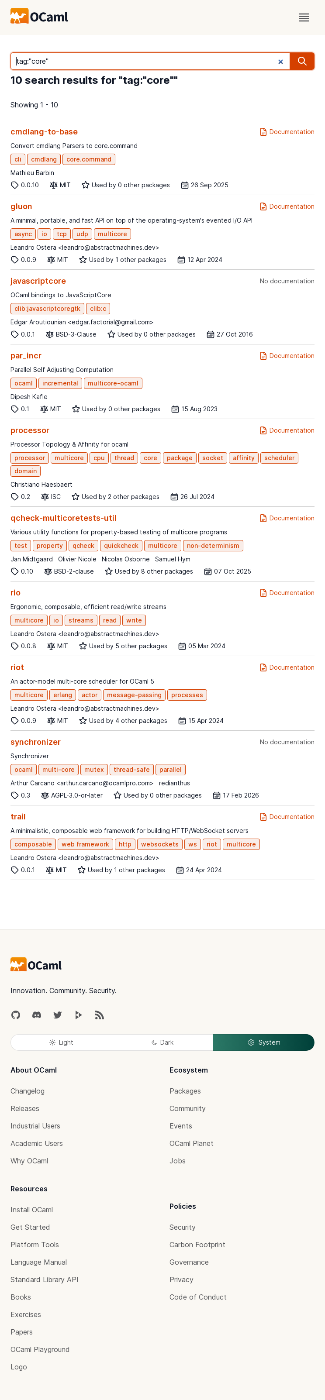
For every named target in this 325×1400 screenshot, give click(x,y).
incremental (60, 383)
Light (61, 1042)
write (134, 620)
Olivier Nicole (77, 559)
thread (124, 457)
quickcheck (121, 545)
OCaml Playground (40, 1349)
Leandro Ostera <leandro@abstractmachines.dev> (84, 247)
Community (187, 1108)
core (150, 457)
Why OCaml (29, 1160)
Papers (21, 1332)
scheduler (279, 457)
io (44, 233)
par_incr (25, 355)
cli (17, 159)
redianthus (174, 783)
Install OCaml (31, 1209)
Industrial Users (35, 1125)
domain (25, 471)
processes (187, 694)
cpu (99, 457)
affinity (244, 457)
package (180, 457)
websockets (160, 844)
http (125, 844)
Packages (185, 1091)
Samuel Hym (172, 559)
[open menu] (304, 17)
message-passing (134, 694)
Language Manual (38, 1262)
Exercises (25, 1314)
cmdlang (44, 159)
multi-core (58, 769)
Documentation (287, 131)
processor (29, 430)
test (20, 545)
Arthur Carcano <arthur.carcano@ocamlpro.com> (82, 783)
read (110, 620)
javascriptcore (38, 281)
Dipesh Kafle (29, 396)
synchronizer (35, 741)
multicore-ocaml (113, 383)
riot (17, 667)
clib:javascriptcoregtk (47, 308)
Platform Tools (34, 1244)
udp (82, 233)
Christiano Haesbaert (41, 484)
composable (33, 844)
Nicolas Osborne (126, 559)
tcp (62, 233)
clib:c (98, 308)
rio (15, 592)
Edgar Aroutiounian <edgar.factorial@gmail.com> (82, 322)
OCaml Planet (191, 1143)
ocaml (23, 383)
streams (81, 620)
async (23, 233)
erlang (62, 694)
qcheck (83, 545)
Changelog (27, 1091)
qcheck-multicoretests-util (63, 518)
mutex (94, 769)
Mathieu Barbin (32, 172)
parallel (170, 769)
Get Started (30, 1227)
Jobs (177, 1160)
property (50, 545)
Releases (24, 1108)
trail (18, 816)
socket (212, 457)
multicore (112, 233)
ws (192, 844)
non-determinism (213, 545)
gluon (21, 206)
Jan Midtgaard (31, 559)
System (263, 1042)
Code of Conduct (198, 1297)
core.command (88, 159)
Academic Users (36, 1143)
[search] (302, 61)
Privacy (181, 1279)
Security (182, 1227)
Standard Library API (44, 1279)
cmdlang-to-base (44, 131)
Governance (189, 1262)
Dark (162, 1042)
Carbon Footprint (197, 1244)
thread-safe (132, 769)
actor (89, 694)
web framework (85, 844)
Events (180, 1125)
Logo (18, 1366)
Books (20, 1297)
